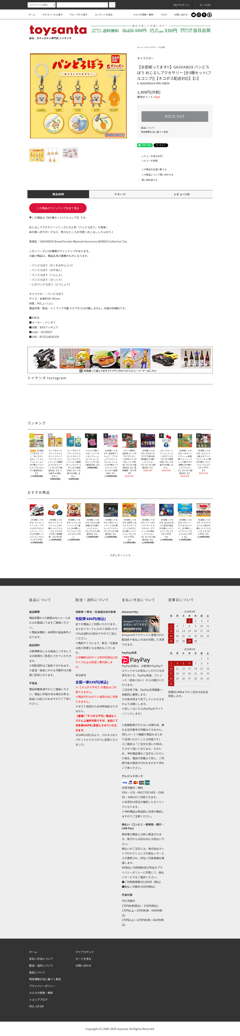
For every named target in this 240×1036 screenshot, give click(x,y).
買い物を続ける (147, 179)
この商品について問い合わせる (155, 174)
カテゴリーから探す (50, 14)
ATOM (39, 1006)
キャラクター (151, 47)
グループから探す (76, 14)
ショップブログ (38, 999)
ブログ (161, 14)
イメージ (120, 194)
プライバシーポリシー (42, 986)
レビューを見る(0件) (150, 156)
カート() (203, 4)
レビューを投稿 (147, 160)
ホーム (31, 14)
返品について (148, 127)
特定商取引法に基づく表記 (154, 131)
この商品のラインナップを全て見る (58, 208)
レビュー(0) (182, 194)
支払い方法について (41, 959)
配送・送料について (41, 965)
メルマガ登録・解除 (140, 14)
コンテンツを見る (101, 14)
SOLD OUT (175, 116)
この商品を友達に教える (152, 169)
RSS (31, 1006)
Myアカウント (179, 4)
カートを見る (83, 959)
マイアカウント (84, 952)
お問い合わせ (179, 14)
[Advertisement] (120, 565)
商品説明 (58, 194)
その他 (162, 47)
